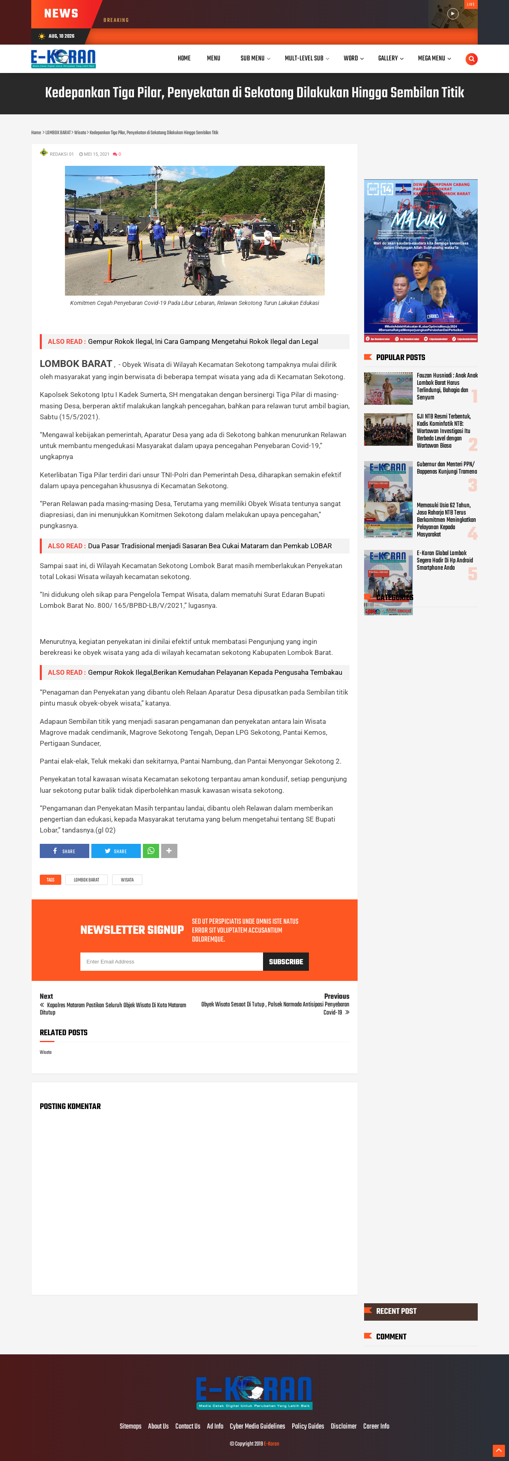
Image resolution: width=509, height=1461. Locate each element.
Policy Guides (308, 1426)
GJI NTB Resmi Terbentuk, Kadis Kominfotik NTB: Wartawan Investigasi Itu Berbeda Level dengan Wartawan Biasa (444, 431)
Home (184, 58)
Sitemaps (131, 1426)
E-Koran (271, 1444)
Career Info (376, 1426)
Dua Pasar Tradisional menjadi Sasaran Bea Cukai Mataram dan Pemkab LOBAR (210, 546)
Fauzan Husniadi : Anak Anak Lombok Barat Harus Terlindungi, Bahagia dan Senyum (447, 387)
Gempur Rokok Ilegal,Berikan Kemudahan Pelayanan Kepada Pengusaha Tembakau (215, 672)
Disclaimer (344, 1426)
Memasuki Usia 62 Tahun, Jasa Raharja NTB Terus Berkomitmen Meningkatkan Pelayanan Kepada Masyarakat (446, 520)
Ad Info (215, 1426)
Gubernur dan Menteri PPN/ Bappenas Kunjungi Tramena (447, 469)
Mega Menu (431, 58)
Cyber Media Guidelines (257, 1426)
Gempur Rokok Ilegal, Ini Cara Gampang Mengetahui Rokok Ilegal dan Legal (203, 341)
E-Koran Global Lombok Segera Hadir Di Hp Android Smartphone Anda (445, 560)
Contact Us (188, 1426)
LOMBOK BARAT (86, 880)
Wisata (127, 880)
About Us (158, 1426)
